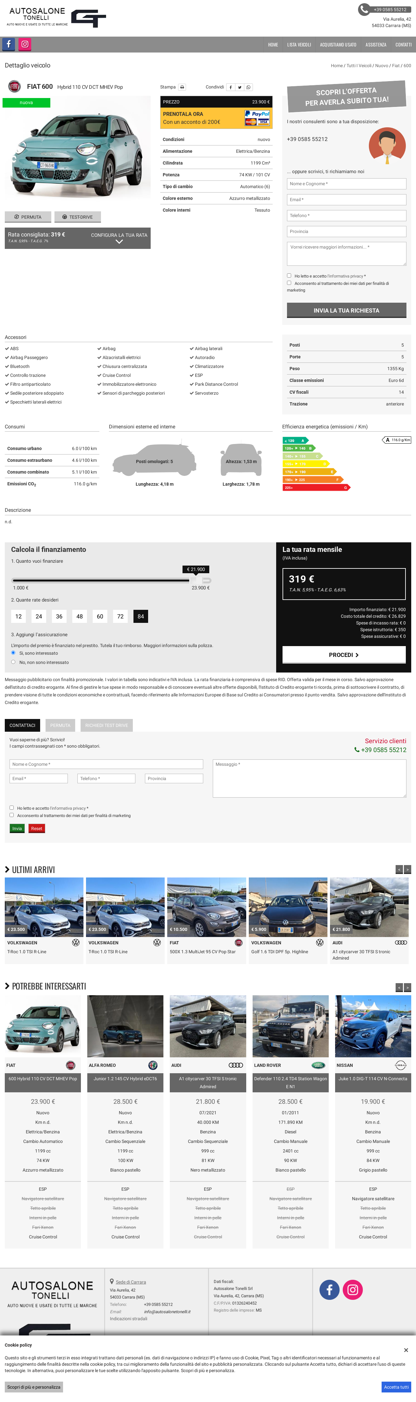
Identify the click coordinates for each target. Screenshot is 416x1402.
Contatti (404, 44)
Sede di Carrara (131, 1298)
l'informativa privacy (345, 276)
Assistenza (376, 44)
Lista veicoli (299, 44)
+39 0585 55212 (307, 139)
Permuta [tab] (60, 742)
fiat (396, 65)
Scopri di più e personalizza (34, 1387)
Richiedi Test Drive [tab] (106, 742)
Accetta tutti (396, 1387)
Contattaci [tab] (22, 742)
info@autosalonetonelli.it (167, 1328)
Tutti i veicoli (359, 65)
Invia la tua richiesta (346, 310)
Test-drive (77, 217)
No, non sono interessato (44, 662)
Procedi (344, 655)
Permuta (27, 217)
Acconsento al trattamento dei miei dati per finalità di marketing (74, 832)
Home (273, 44)
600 (407, 65)
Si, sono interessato (38, 653)
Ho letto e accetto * (330, 276)
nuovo (381, 65)
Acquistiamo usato (338, 44)
